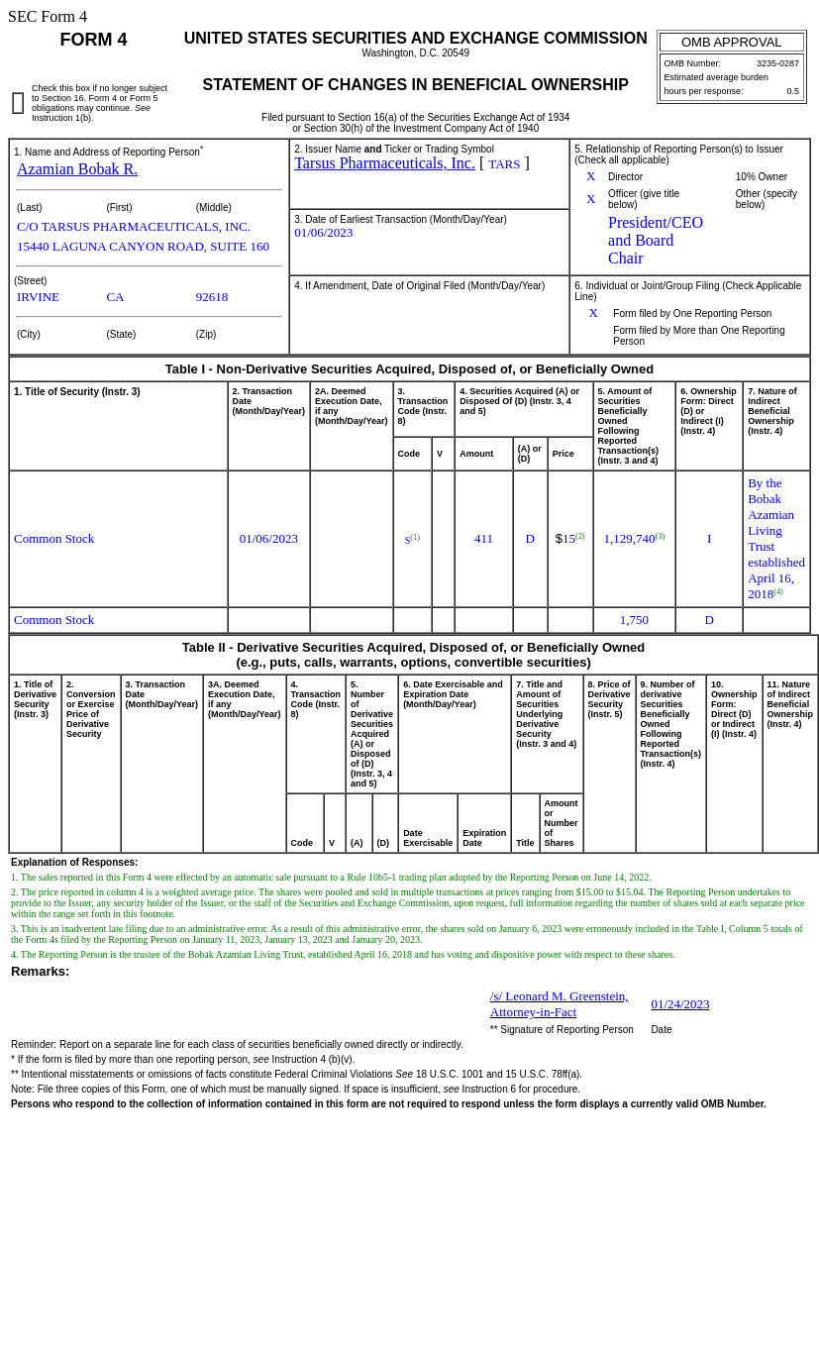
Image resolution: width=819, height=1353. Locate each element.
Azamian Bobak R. (77, 168)
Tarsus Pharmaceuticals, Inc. (384, 163)
